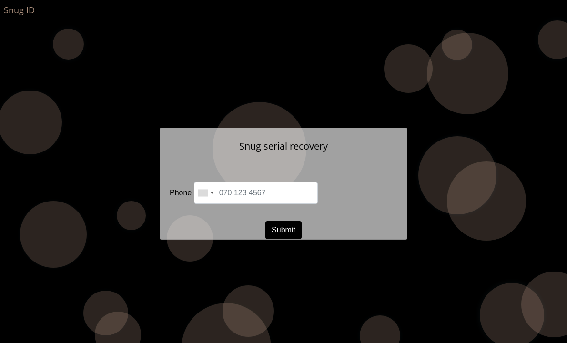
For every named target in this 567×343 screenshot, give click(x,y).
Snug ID (19, 10)
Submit (283, 230)
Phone (181, 193)
